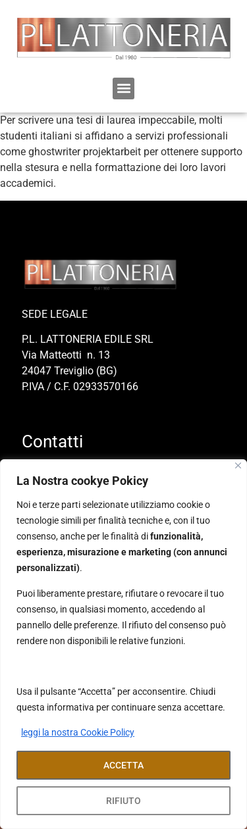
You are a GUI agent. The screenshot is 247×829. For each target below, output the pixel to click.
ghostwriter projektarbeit (84, 151)
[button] (123, 88)
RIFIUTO (123, 800)
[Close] (238, 465)
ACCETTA (123, 765)
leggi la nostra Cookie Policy (77, 732)
